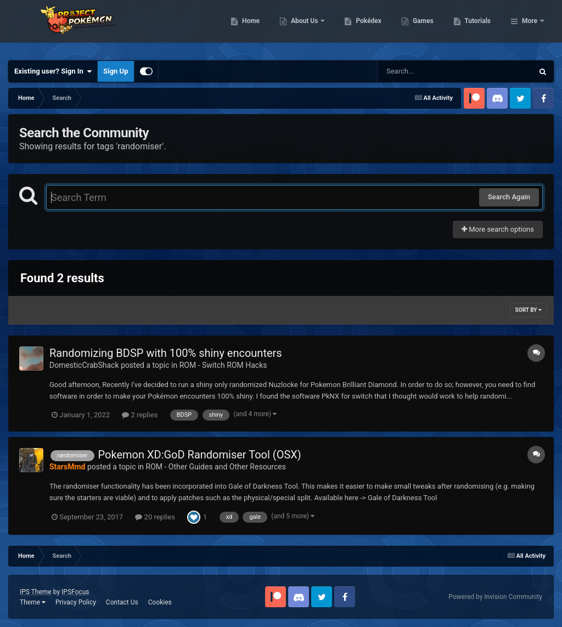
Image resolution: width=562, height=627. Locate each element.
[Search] (427, 71)
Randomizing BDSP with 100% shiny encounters (165, 353)
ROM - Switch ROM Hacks (223, 365)
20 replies (155, 517)
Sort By (528, 310)
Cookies (160, 602)
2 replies (140, 415)
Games (479, 27)
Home (307, 27)
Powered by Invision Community (495, 597)
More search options (498, 229)
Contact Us (122, 602)
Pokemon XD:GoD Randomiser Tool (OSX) (199, 454)
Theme (33, 602)
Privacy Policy (75, 602)
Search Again (509, 197)
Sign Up (115, 71)
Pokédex (425, 27)
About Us (361, 27)
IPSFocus (75, 592)
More (529, 27)
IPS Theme (36, 592)
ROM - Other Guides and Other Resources (216, 466)
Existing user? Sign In (53, 71)
